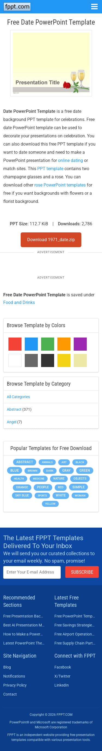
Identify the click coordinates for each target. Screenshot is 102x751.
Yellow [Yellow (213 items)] (50, 503)
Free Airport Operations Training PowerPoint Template (75, 634)
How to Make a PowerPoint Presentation (24, 634)
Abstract (14, 409)
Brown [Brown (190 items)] (32, 470)
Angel (11, 422)
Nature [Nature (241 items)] (58, 478)
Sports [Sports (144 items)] (42, 495)
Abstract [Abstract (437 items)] (24, 462)
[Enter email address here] (32, 572)
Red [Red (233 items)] (60, 487)
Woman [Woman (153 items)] (80, 495)
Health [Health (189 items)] (19, 478)
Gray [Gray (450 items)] (66, 470)
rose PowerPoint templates (60, 185)
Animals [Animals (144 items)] (47, 462)
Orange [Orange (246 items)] (22, 487)
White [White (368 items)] (61, 495)
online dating (70, 160)
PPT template (50, 168)
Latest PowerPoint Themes (24, 643)
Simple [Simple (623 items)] (78, 487)
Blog (7, 667)
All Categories (18, 397)
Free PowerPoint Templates (75, 616)
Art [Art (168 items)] (64, 462)
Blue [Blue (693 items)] (14, 470)
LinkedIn (61, 685)
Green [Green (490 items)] (84, 470)
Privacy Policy (15, 685)
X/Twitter (62, 676)
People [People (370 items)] (43, 487)
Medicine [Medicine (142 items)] (38, 478)
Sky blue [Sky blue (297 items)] (22, 495)
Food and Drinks (19, 302)
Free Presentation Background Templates (24, 616)
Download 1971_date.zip (51, 239)
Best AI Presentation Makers (24, 625)
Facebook (62, 667)
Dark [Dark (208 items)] (49, 470)
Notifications (14, 676)
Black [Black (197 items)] (80, 462)
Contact (10, 694)
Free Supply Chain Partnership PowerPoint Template (75, 643)
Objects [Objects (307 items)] (79, 478)
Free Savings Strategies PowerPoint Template (75, 625)
